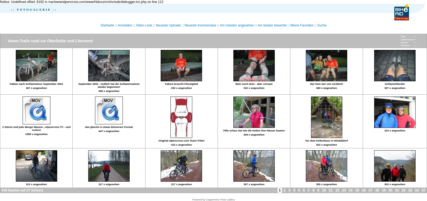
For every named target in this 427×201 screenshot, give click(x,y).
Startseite (107, 25)
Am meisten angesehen (237, 25)
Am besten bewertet (272, 25)
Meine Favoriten (302, 25)
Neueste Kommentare (200, 25)
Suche (322, 25)
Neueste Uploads (168, 25)
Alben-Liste (144, 25)
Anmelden (125, 25)
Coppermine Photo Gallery (220, 199)
